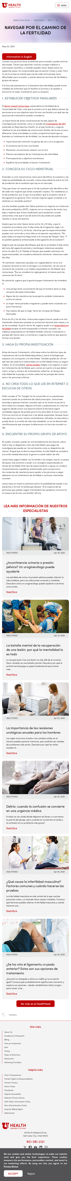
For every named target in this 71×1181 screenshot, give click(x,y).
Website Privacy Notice (14, 1098)
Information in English (19, 56)
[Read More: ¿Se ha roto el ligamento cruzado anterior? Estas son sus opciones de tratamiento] (35, 935)
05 (57, 20)
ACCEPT (13, 1173)
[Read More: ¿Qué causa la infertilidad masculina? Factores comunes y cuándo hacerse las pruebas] (35, 852)
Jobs (6, 1047)
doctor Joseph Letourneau (16, 106)
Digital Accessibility (12, 1094)
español (13, 1015)
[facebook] (30, 1147)
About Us (8, 1032)
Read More (11, 591)
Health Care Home (21, 20)
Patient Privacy (11, 1082)
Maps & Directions (12, 1055)
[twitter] (25, 1147)
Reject (31, 1173)
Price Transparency (12, 1075)
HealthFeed (39, 20)
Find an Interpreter (12, 1043)
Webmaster (9, 1113)
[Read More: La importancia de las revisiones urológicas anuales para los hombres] (35, 698)
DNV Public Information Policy (17, 1101)
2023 (50, 20)
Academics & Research (14, 1036)
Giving (7, 1051)
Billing (6, 1039)
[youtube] (35, 1147)
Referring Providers (12, 1062)
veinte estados (33, 364)
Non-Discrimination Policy (15, 1105)
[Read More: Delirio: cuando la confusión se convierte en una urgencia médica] (35, 777)
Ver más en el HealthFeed (35, 1003)
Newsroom (9, 1058)
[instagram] (46, 1147)
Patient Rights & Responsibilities (18, 1079)
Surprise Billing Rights (13, 1109)
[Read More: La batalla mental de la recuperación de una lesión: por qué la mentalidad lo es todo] (35, 616)
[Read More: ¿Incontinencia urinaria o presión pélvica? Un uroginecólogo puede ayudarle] (35, 533)
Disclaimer (8, 1090)
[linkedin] (40, 1147)
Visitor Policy (9, 1086)
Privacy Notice (11, 1166)
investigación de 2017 (56, 123)
